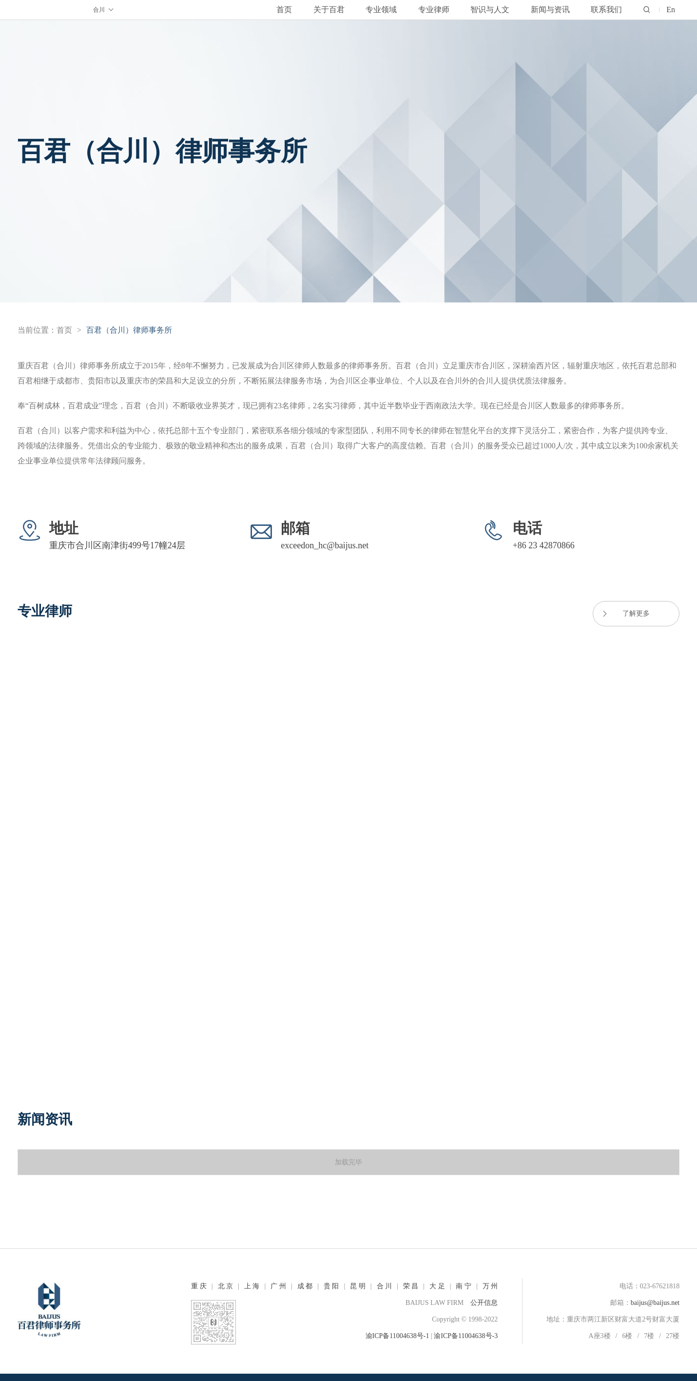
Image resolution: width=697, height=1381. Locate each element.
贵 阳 (331, 1286)
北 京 (225, 1286)
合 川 (384, 1286)
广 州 (278, 1286)
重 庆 (199, 1286)
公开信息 (484, 1302)
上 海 (252, 1286)
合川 (104, 10)
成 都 (305, 1286)
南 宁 (463, 1286)
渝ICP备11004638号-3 (466, 1336)
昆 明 (358, 1286)
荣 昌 (411, 1286)
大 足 (437, 1286)
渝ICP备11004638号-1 (397, 1336)
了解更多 (625, 613)
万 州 (490, 1286)
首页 (64, 330)
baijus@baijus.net (655, 1302)
